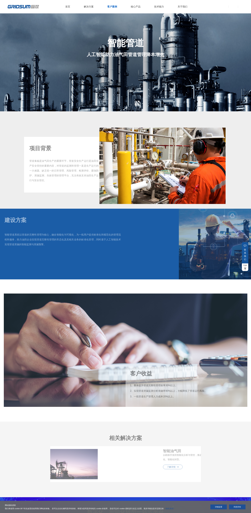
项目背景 (40, 150)
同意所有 (237, 507)
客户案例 (112, 6)
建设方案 (15, 222)
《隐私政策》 (169, 509)
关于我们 (182, 6)
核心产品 (135, 6)
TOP (245, 265)
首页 (67, 6)
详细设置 (218, 507)
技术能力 (159, 6)
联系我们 (245, 255)
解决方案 (89, 6)
